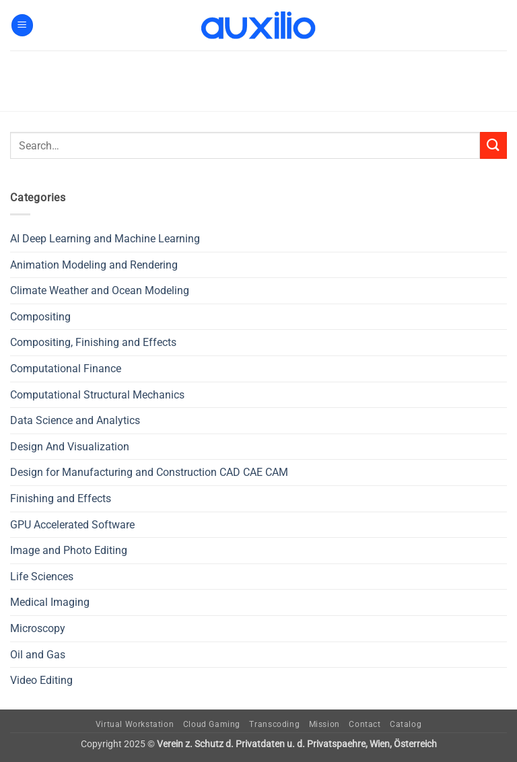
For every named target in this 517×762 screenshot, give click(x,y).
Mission (324, 724)
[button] (22, 25)
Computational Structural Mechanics (97, 394)
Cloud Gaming (211, 724)
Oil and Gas (37, 654)
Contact (364, 724)
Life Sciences (41, 576)
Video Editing (41, 680)
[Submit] (493, 145)
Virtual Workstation (135, 724)
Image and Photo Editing (68, 550)
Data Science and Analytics (75, 420)
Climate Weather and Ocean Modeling (99, 290)
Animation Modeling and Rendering (94, 264)
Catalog (405, 724)
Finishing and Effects (60, 498)
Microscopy (37, 628)
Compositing (40, 316)
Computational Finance (65, 368)
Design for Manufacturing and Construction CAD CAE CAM (149, 472)
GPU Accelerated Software (72, 524)
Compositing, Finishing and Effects (93, 342)
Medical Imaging (50, 602)
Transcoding (274, 724)
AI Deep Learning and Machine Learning (105, 238)
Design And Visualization (69, 446)
